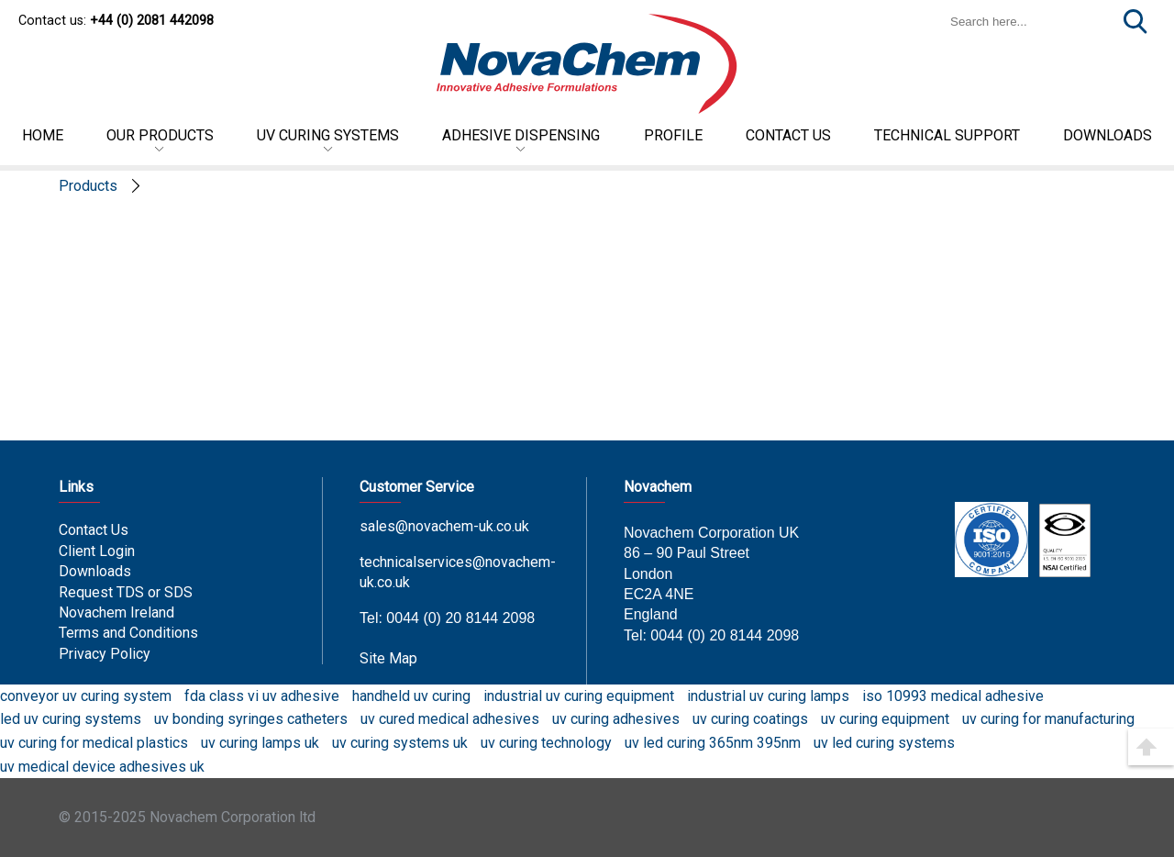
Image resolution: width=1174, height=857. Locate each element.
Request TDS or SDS (126, 592)
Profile (673, 135)
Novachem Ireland (116, 612)
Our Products (160, 135)
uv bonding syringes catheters (251, 719)
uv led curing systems (884, 742)
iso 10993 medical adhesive (953, 696)
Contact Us (93, 530)
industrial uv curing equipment (578, 696)
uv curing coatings (750, 719)
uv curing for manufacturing (1048, 719)
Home (42, 135)
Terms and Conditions (128, 632)
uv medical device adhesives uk (102, 766)
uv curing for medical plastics (94, 742)
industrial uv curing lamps (768, 696)
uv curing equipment (885, 719)
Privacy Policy (104, 653)
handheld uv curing (411, 696)
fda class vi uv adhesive (261, 696)
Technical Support (947, 135)
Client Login (97, 551)
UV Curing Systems (328, 135)
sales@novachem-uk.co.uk (444, 526)
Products (88, 186)
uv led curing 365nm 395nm (713, 742)
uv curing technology (546, 742)
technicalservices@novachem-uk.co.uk (458, 572)
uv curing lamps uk (260, 742)
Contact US (788, 135)
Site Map (388, 658)
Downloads (95, 571)
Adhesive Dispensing (521, 135)
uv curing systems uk (400, 742)
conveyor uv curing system (86, 696)
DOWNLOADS (1107, 135)
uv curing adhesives (616, 719)
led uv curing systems (70, 719)
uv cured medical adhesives (449, 719)
